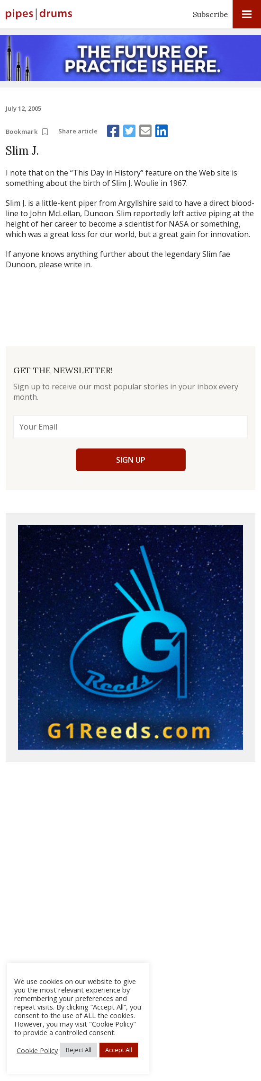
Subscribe (210, 14)
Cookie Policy (37, 1050)
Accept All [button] (118, 1050)
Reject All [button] (78, 1050)
